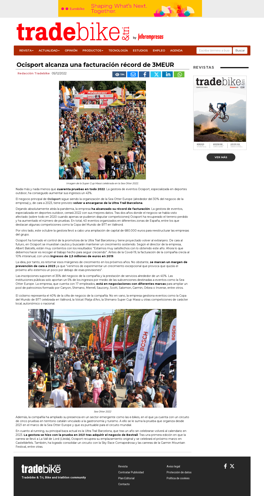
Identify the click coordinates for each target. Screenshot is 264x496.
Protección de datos (179, 472)
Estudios (140, 50)
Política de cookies (178, 478)
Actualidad (49, 50)
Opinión (71, 50)
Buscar (240, 50)
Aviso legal (173, 466)
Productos (93, 50)
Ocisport (54, 199)
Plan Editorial (126, 478)
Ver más (221, 157)
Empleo (159, 50)
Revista (26, 50)
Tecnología (118, 50)
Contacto (124, 484)
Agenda (176, 50)
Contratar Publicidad (131, 472)
